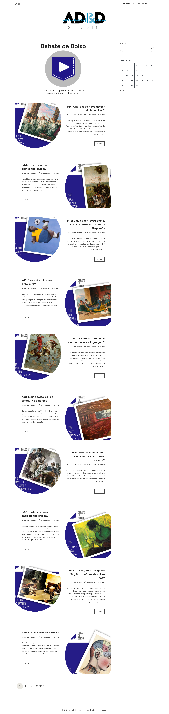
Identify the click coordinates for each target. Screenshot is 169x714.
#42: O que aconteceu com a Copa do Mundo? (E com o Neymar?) (86, 224)
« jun (122, 90)
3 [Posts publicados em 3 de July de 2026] (146, 65)
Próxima (39, 686)
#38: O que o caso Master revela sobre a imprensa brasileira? (88, 456)
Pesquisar (124, 44)
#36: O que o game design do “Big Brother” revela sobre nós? (86, 574)
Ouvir (99, 144)
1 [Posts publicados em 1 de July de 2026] (136, 65)
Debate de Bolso (74, 115)
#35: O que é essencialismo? (40, 632)
